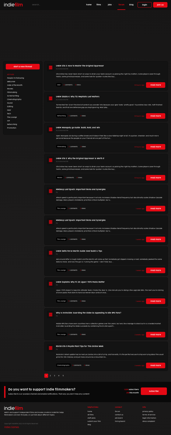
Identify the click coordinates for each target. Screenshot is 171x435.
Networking (12, 124)
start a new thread (23, 67)
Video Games (11, 427)
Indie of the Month (14, 85)
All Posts (10, 74)
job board (119, 418)
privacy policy (147, 411)
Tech (9, 114)
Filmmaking (12, 92)
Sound (10, 103)
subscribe (154, 391)
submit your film (94, 421)
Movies (10, 89)
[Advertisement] (85, 33)
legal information (149, 418)
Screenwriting (13, 96)
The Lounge (12, 117)
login (144, 5)
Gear (9, 110)
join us (160, 5)
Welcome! (11, 81)
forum (121, 5)
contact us (119, 415)
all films (91, 415)
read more (155, 85)
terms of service (148, 415)
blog (131, 5)
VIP (8, 121)
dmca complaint (148, 421)
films (99, 5)
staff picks (92, 418)
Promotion (11, 128)
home (89, 4)
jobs (110, 5)
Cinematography (14, 99)
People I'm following (15, 78)
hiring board (120, 421)
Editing (10, 106)
